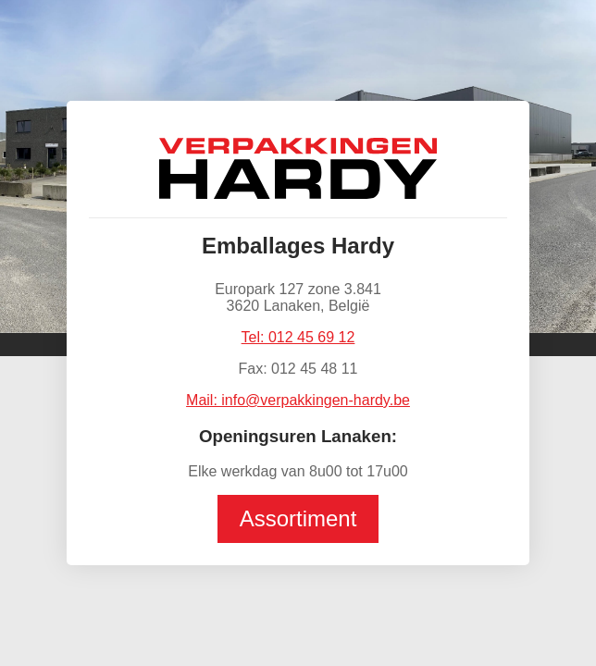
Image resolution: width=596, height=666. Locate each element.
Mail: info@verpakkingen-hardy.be (298, 400)
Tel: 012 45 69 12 (298, 337)
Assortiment (298, 518)
